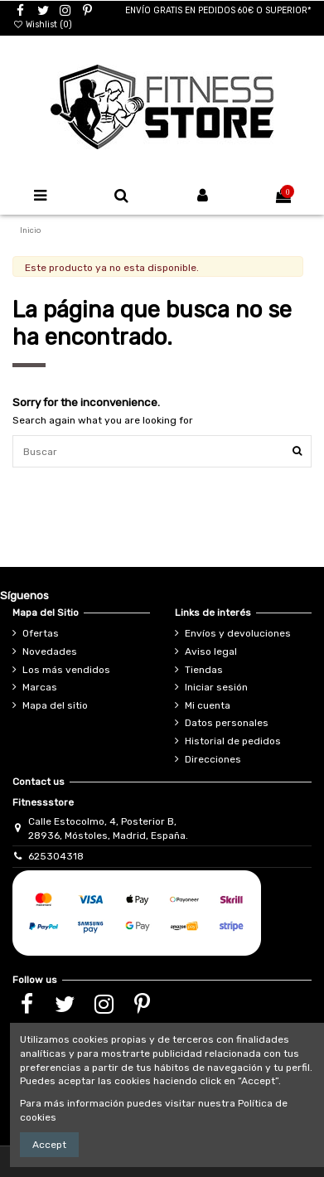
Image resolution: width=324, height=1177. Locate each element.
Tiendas (204, 670)
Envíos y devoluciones (238, 633)
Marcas (39, 687)
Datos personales (226, 723)
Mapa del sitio (55, 705)
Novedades (49, 651)
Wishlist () (42, 24)
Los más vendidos (66, 670)
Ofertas (40, 633)
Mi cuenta (207, 705)
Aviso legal (211, 651)
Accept (49, 1144)
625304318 (56, 856)
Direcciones (213, 759)
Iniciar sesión (216, 687)
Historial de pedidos (233, 741)
